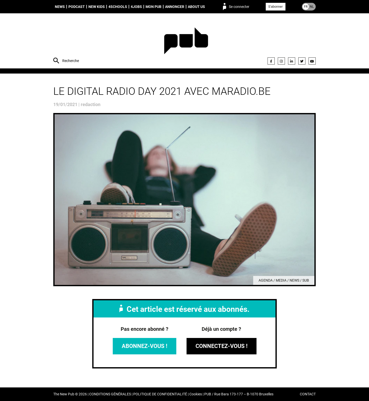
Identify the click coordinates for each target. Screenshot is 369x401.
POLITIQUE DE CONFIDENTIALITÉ (160, 394)
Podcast (76, 6)
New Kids (96, 6)
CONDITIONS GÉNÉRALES (110, 394)
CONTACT (308, 394)
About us (196, 6)
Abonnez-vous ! (144, 346)
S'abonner (275, 6)
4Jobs (136, 6)
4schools (117, 6)
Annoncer (174, 6)
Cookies (195, 394)
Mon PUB (153, 6)
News (60, 6)
